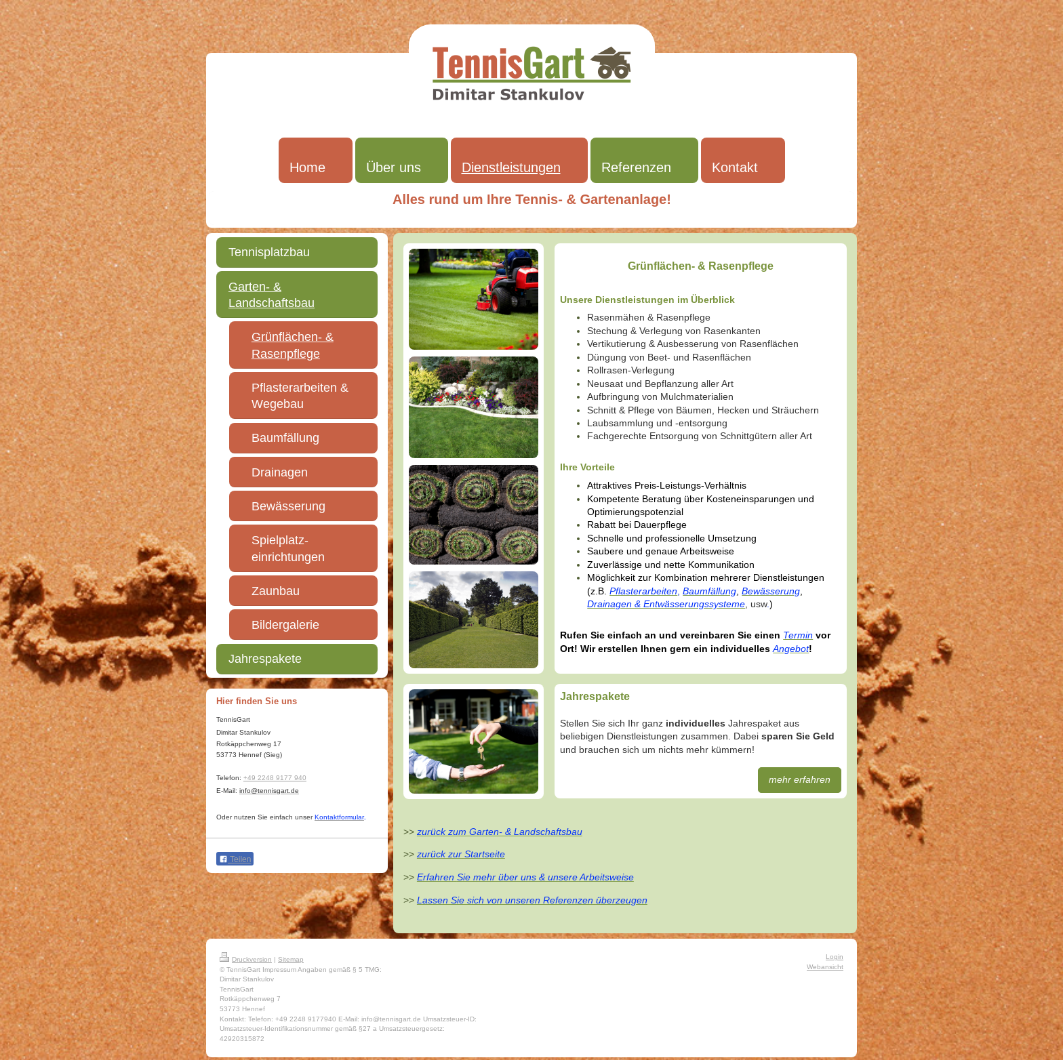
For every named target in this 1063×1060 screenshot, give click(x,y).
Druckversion (246, 959)
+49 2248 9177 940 (274, 777)
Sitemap (291, 959)
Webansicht (825, 966)
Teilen (235, 859)
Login (834, 956)
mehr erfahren (799, 779)
